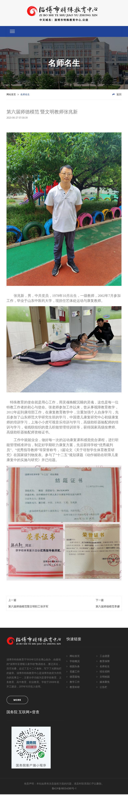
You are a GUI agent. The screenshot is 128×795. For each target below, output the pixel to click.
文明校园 (103, 677)
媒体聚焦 (103, 682)
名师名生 (103, 667)
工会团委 (103, 656)
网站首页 (11, 95)
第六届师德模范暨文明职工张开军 (28, 607)
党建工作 (73, 672)
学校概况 (73, 661)
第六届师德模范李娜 (108, 607)
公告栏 (101, 687)
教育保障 (103, 661)
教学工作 (73, 682)
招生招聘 (103, 672)
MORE (17, 700)
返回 (117, 95)
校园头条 (73, 667)
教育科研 (73, 687)
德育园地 (73, 677)
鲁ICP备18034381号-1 (64, 789)
